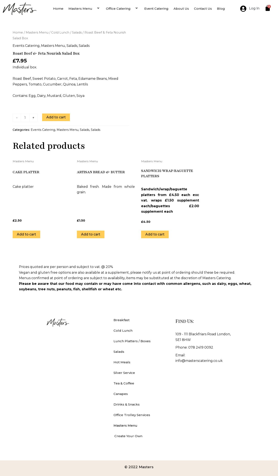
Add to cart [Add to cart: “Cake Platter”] (26, 234)
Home (58, 9)
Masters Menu (84, 8)
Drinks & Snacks (127, 404)
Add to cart (56, 117)
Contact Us (203, 9)
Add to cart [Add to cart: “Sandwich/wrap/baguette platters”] (155, 234)
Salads (77, 32)
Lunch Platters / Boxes (132, 341)
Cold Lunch (60, 32)
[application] (94, 8)
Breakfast (122, 320)
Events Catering (26, 46)
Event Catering (156, 9)
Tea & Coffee (124, 383)
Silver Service (124, 373)
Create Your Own (128, 436)
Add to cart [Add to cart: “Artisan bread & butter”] (90, 234)
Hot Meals (122, 362)
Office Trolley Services (132, 415)
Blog (221, 9)
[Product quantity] (25, 118)
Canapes (121, 394)
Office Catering (122, 8)
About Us (181, 9)
